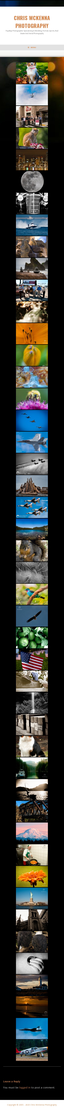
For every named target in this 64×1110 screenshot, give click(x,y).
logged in (24, 1087)
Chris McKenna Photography (32, 24)
